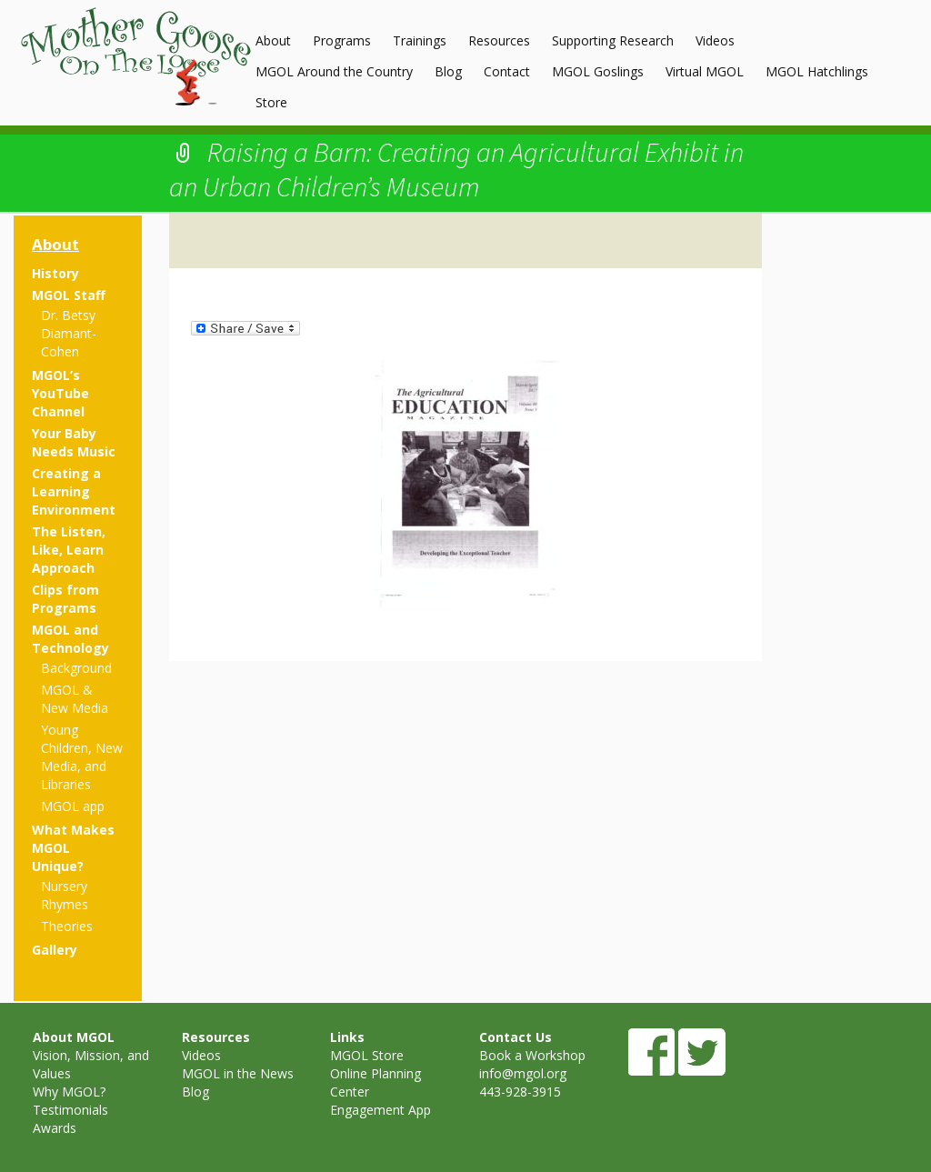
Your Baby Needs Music (73, 442)
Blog (448, 71)
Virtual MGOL (705, 71)
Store (271, 102)
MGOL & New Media (74, 698)
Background (76, 667)
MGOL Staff (68, 295)
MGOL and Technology (70, 638)
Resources (499, 40)
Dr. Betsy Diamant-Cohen (68, 333)
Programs (342, 40)
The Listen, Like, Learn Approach (68, 549)
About (273, 40)
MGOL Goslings (598, 71)
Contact (507, 71)
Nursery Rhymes (64, 895)
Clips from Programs (65, 598)
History (55, 273)
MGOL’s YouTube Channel (60, 393)
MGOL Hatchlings (817, 71)
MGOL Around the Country (334, 71)
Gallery (54, 949)
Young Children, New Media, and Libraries (82, 757)
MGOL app (73, 806)
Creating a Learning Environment (73, 491)
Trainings (419, 40)
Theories (67, 926)
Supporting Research (613, 40)
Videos (715, 40)
